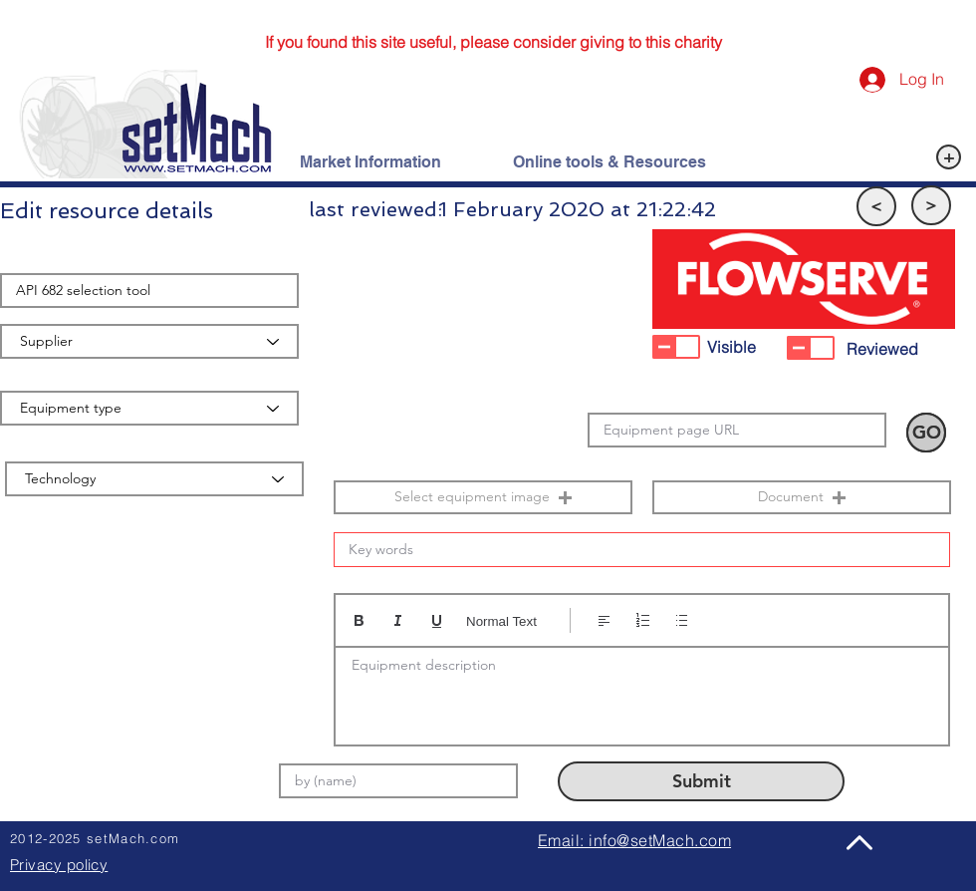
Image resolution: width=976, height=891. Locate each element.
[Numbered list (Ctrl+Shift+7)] (642, 620)
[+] (948, 157)
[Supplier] (149, 341)
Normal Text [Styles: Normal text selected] (501, 621)
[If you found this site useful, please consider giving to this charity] (493, 42)
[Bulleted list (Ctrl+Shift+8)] (681, 620)
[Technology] (154, 478)
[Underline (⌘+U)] (436, 620)
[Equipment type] (149, 408)
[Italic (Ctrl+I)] (397, 620)
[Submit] (701, 781)
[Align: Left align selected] (604, 620)
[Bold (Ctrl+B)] (359, 620)
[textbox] (642, 690)
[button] (876, 206)
